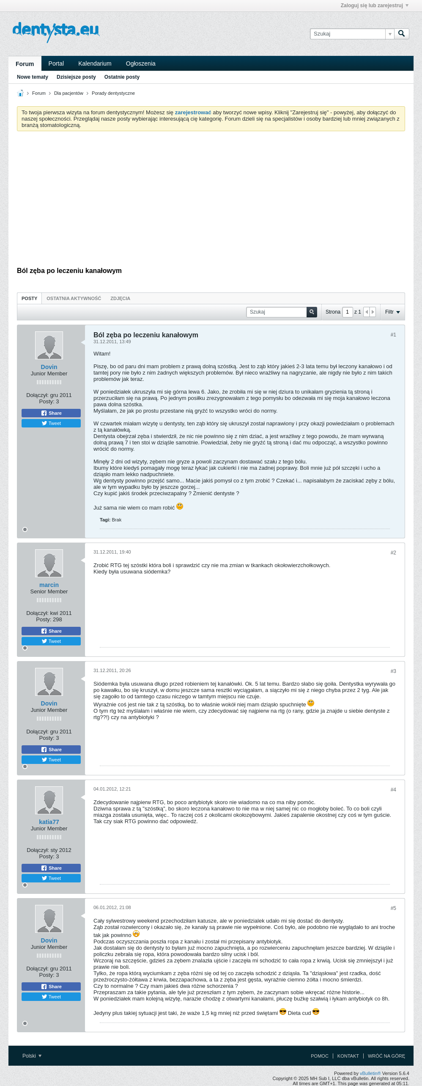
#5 (393, 908)
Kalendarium (95, 63)
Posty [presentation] (29, 298)
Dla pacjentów (68, 93)
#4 (393, 790)
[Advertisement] (211, 201)
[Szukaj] (352, 33)
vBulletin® (370, 1073)
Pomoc (320, 1055)
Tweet (51, 423)
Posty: (47, 401)
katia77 (49, 822)
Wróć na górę (386, 1055)
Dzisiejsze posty (76, 77)
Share (51, 413)
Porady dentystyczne (113, 93)
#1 (393, 335)
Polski (31, 1056)
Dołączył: (37, 395)
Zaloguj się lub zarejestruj (374, 5)
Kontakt (348, 1055)
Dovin (49, 367)
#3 (393, 671)
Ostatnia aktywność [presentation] (74, 298)
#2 (393, 553)
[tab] (29, 298)
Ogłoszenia (141, 63)
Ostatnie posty (122, 77)
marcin (49, 585)
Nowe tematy (32, 77)
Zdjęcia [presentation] (120, 298)
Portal (56, 63)
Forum (25, 64)
